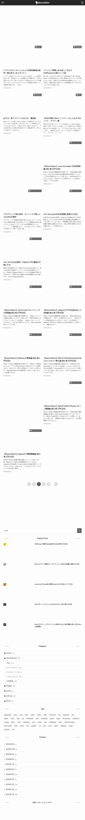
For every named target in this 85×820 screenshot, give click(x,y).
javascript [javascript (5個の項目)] (44, 721)
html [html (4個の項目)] (37, 721)
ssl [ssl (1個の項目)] (40, 728)
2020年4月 (11, 783)
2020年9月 (11, 757)
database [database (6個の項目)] (66, 717)
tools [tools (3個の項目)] (49, 728)
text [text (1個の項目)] (44, 728)
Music (10, 703)
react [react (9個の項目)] (60, 724)
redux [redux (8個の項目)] (22, 728)
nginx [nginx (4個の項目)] (13, 724)
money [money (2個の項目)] (6, 724)
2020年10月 (12, 752)
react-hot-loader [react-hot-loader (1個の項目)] (69, 724)
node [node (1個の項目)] (19, 724)
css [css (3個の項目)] (59, 717)
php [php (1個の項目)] (45, 724)
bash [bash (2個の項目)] (26, 717)
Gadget (11, 687)
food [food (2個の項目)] (18, 721)
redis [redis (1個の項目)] (15, 728)
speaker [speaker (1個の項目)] (33, 728)
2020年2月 (12, 794)
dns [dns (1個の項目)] (73, 717)
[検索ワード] (42, 530)
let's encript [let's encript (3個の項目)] (66, 721)
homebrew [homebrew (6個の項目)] (29, 721)
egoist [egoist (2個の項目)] (6, 721)
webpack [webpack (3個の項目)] (63, 728)
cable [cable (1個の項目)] (32, 717)
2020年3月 (12, 789)
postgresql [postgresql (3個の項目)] (52, 724)
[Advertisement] (42, 22)
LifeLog (11, 698)
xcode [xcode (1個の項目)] (71, 728)
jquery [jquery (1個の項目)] (52, 721)
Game (10, 693)
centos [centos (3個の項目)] (39, 717)
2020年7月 (11, 768)
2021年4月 (11, 747)
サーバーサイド (14, 668)
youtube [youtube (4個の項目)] (6, 732)
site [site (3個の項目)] (27, 728)
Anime (10, 653)
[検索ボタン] (82, 2)
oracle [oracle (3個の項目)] (40, 724)
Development (14, 658)
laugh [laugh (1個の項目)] (58, 721)
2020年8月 (11, 762)
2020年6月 (11, 773)
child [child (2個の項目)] (45, 717)
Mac (10, 663)
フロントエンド (14, 678)
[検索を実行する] (79, 530)
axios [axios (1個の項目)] (15, 717)
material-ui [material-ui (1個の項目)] (76, 721)
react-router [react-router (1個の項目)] (8, 728)
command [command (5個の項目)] (52, 717)
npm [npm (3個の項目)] (33, 724)
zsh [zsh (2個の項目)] (13, 732)
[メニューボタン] (2, 2)
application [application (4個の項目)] (7, 717)
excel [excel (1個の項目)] (12, 721)
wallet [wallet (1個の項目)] (56, 728)
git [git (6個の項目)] (23, 721)
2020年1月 (12, 799)
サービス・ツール (15, 673)
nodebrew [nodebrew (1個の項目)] (26, 724)
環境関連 (12, 682)
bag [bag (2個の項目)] (21, 717)
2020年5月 (12, 778)
